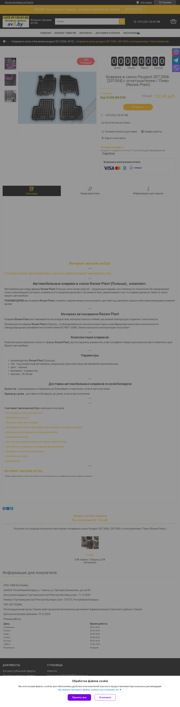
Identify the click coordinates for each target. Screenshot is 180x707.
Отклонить (105, 697)
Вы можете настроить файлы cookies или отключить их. (88, 689)
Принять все (79, 697)
